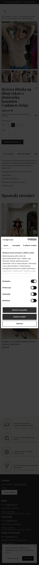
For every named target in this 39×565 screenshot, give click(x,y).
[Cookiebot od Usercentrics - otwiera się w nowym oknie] (28, 239)
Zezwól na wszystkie (19, 310)
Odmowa (19, 323)
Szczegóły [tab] (16, 245)
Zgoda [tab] (5, 245)
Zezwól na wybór (19, 317)
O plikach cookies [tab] (30, 245)
